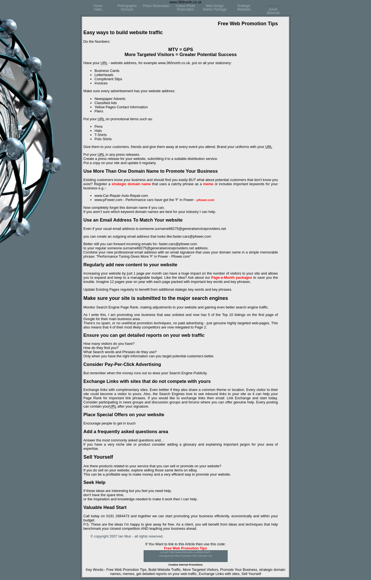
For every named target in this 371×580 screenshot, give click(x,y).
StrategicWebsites (244, 7)
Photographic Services (127, 7)
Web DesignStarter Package (214, 7)
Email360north (273, 11)
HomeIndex (97, 7)
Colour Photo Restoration (185, 7)
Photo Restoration (156, 6)
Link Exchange (239, 398)
